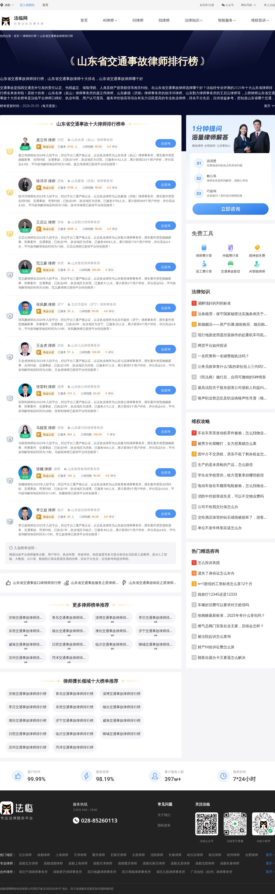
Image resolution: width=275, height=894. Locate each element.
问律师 (137, 20)
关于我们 (164, 815)
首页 (45, 5)
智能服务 (227, 20)
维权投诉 (260, 20)
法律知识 (194, 20)
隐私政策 (164, 825)
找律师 (164, 20)
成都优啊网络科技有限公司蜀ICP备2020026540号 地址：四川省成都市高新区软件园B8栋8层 (57, 889)
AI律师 (110, 20)
